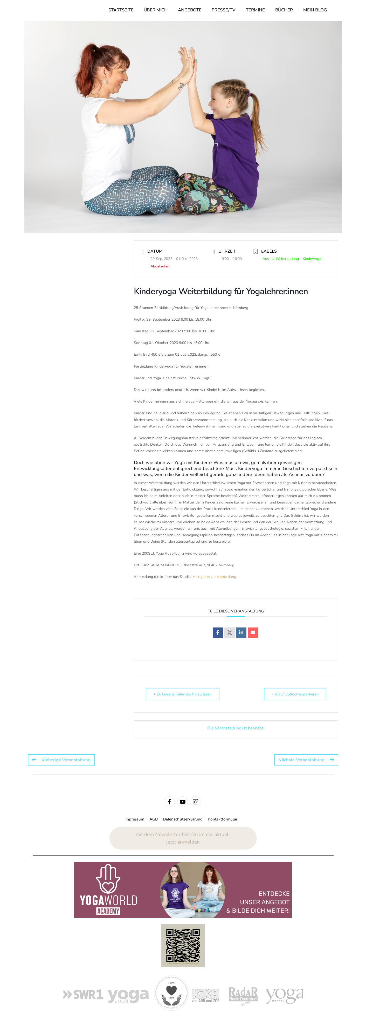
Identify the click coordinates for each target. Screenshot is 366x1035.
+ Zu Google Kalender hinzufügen (182, 694)
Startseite (121, 10)
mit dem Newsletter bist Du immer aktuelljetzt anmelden (183, 838)
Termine (255, 10)
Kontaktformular (223, 819)
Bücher (284, 10)
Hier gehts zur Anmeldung (214, 576)
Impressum (134, 819)
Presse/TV (224, 10)
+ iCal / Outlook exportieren (295, 694)
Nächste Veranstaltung (306, 760)
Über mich (156, 10)
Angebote (190, 10)
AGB (153, 819)
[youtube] (182, 801)
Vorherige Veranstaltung (61, 760)
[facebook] (169, 801)
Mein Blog (315, 10)
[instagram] (195, 801)
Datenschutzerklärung (183, 819)
